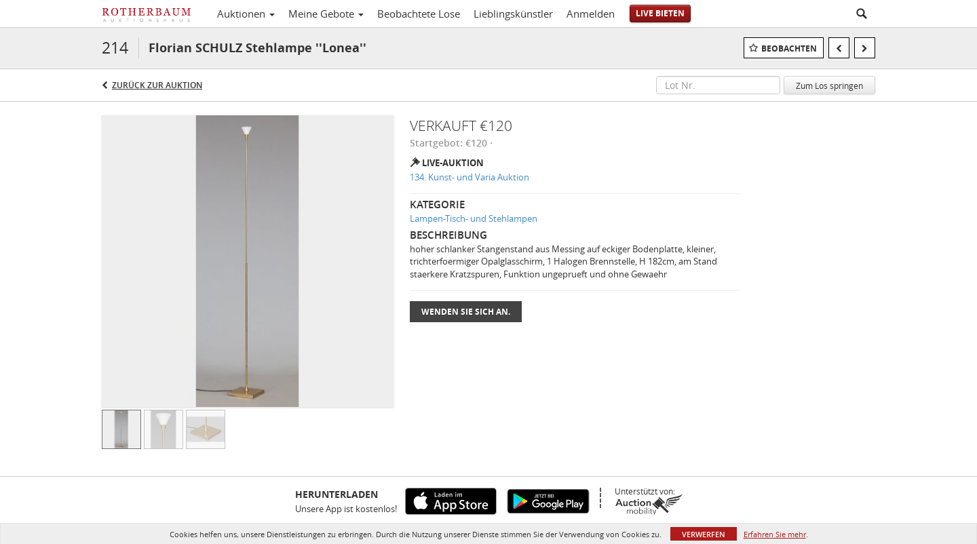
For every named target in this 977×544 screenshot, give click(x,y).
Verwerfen (703, 534)
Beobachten (789, 48)
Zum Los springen (829, 85)
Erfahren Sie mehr (775, 534)
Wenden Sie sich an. (465, 311)
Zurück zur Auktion (157, 85)
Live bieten (660, 13)
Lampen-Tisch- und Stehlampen (473, 218)
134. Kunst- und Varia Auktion (469, 177)
